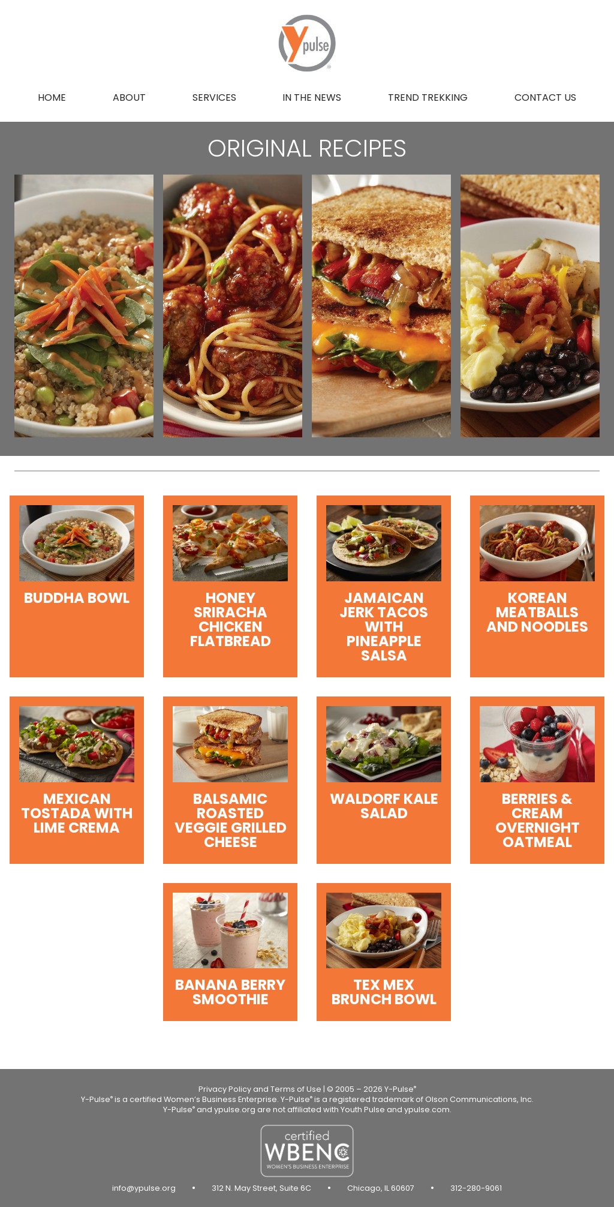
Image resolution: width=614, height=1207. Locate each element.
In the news (311, 97)
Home (52, 97)
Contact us (545, 97)
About (129, 97)
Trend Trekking (428, 97)
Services (214, 97)
